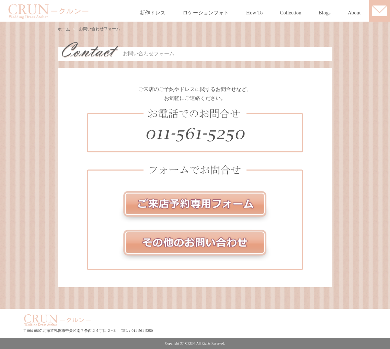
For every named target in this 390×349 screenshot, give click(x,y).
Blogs (325, 12)
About (354, 12)
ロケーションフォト (206, 12)
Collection (290, 12)
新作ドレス (152, 12)
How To (254, 12)
